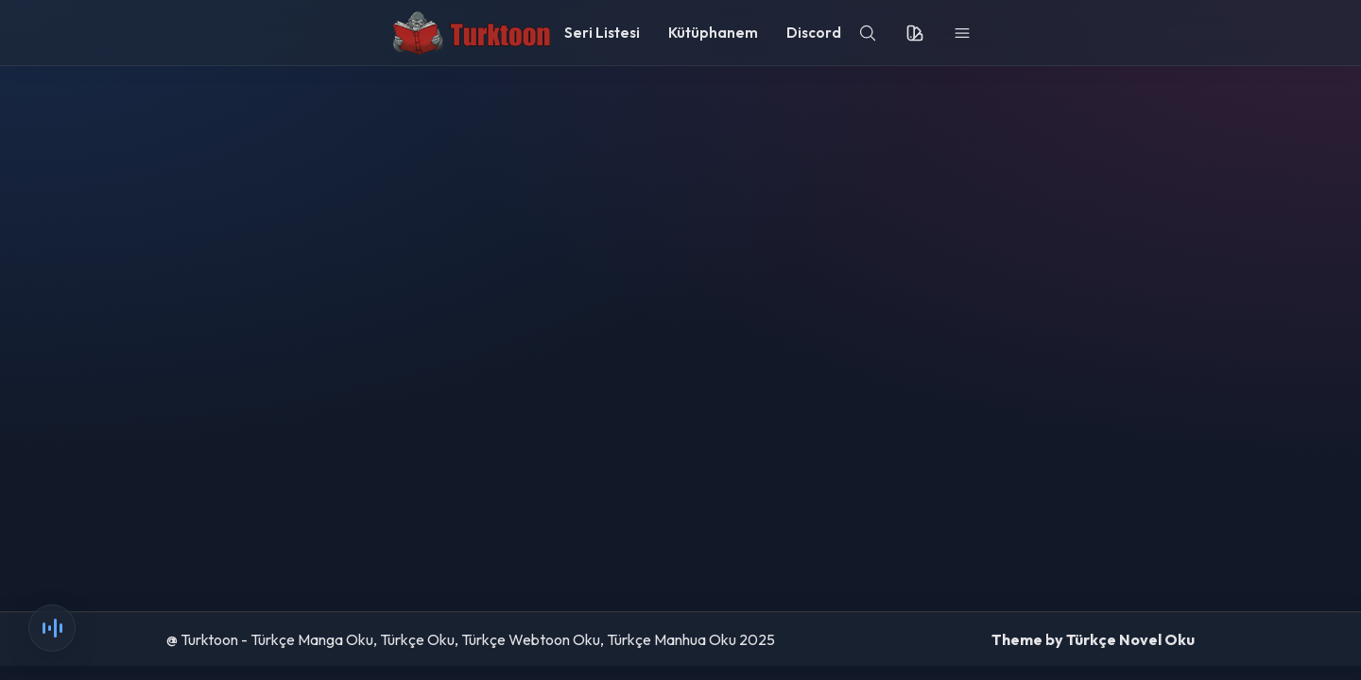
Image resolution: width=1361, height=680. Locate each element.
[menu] (962, 33)
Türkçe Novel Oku (1130, 639)
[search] (868, 33)
